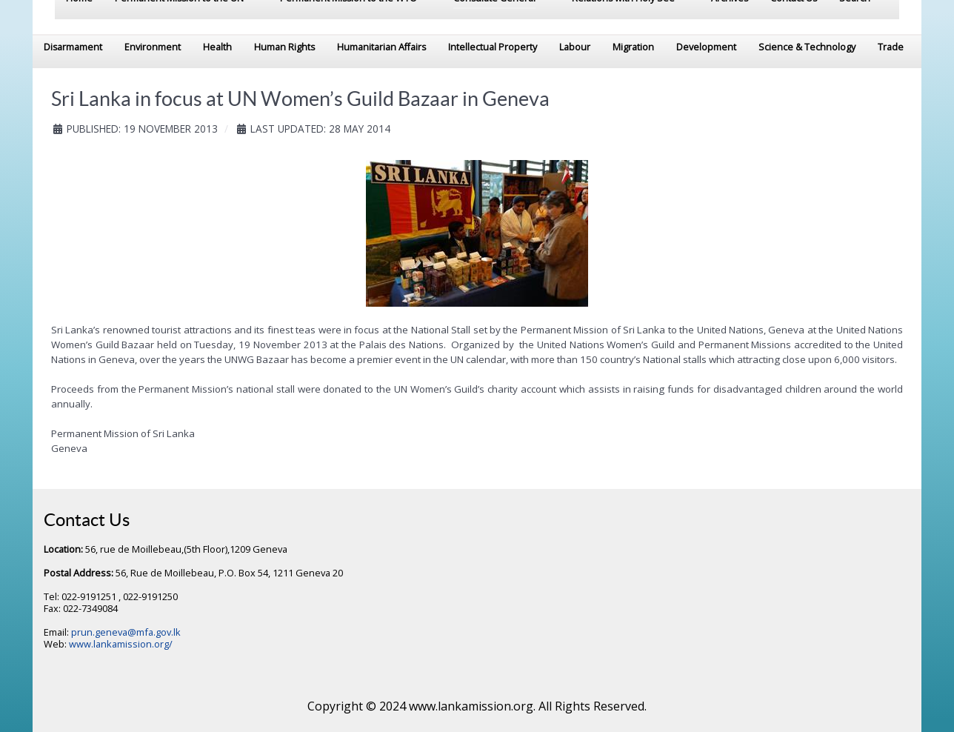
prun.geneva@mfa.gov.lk (126, 632)
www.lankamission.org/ (121, 644)
